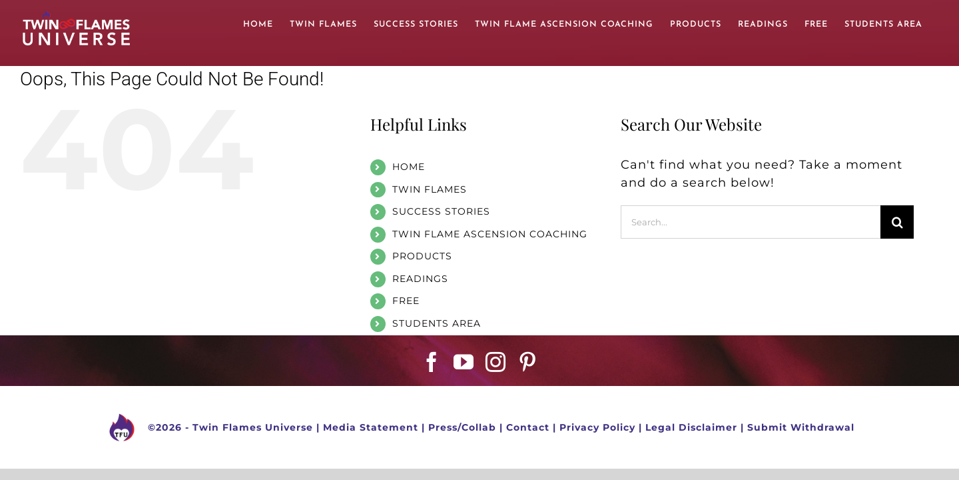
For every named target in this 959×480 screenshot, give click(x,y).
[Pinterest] (527, 362)
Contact (527, 427)
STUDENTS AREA (436, 323)
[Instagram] (495, 362)
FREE (406, 301)
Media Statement (370, 427)
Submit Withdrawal (800, 427)
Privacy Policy (597, 427)
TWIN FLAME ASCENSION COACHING (489, 234)
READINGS (420, 279)
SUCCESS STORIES (441, 211)
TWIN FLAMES (429, 189)
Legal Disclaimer (691, 427)
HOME (408, 167)
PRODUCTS (422, 256)
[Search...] (750, 222)
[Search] (897, 222)
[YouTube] (464, 362)
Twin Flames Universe (252, 427)
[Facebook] (432, 362)
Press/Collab (462, 427)
